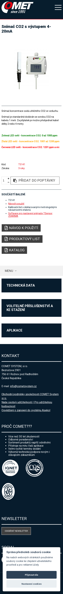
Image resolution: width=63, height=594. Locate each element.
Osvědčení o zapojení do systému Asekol (26, 410)
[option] (31, 68)
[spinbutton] (5, 180)
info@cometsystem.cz (23, 386)
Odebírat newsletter (16, 531)
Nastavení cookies (32, 583)
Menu (9, 271)
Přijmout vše (31, 574)
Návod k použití (16, 203)
